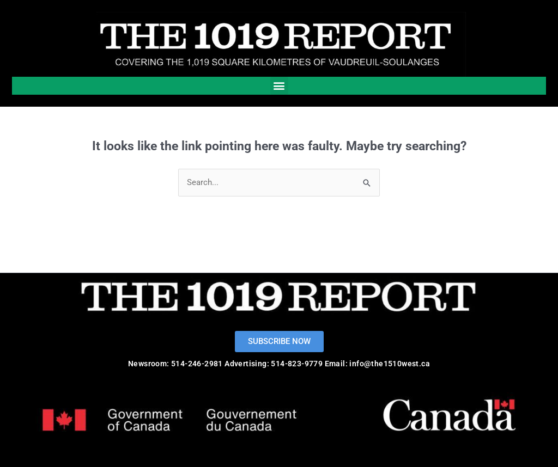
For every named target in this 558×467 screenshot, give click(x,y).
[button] (279, 86)
